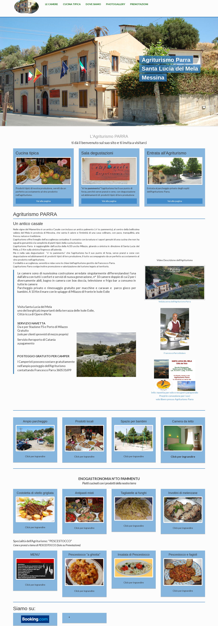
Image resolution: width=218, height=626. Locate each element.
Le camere (51, 4)
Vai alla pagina (43, 201)
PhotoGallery (115, 4)
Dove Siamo (93, 4)
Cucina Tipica (72, 4)
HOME (27, 6)
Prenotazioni (139, 4)
